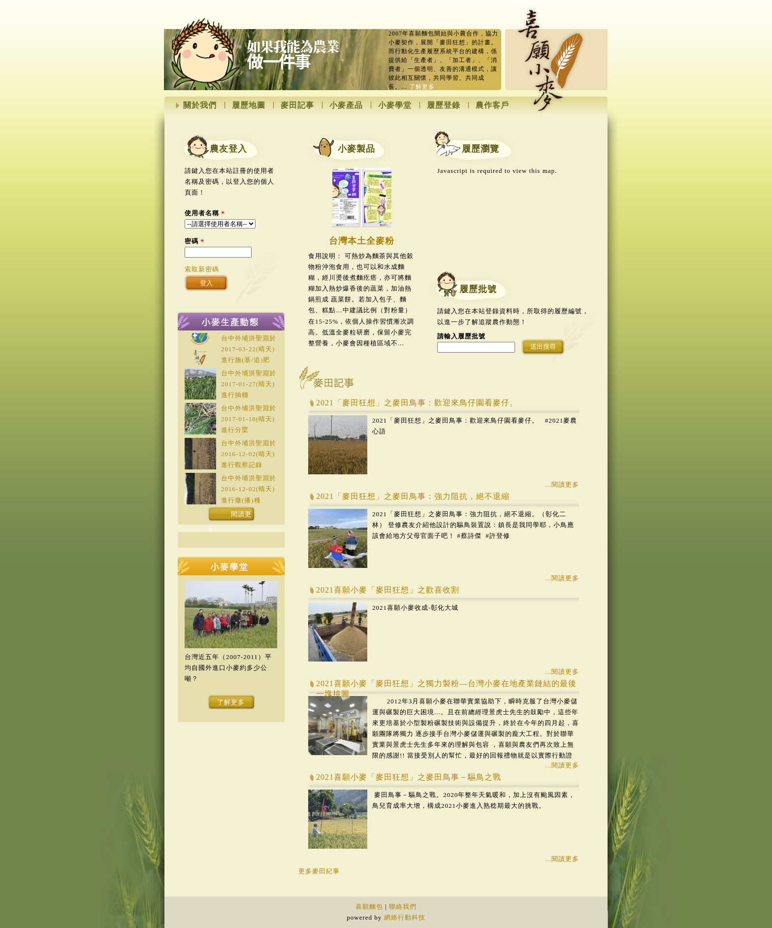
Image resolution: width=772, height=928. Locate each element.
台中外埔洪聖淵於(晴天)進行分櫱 (248, 418)
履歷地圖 (248, 105)
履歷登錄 (443, 105)
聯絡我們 (403, 906)
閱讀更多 (229, 516)
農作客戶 (492, 105)
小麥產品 (346, 105)
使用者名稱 (205, 213)
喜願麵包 (369, 906)
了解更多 (422, 86)
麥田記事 (297, 105)
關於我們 (200, 105)
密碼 (194, 241)
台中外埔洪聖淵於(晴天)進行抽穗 (248, 383)
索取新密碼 (202, 269)
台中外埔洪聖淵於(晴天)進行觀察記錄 (248, 453)
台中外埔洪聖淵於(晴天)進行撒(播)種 (248, 488)
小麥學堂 (395, 105)
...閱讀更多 (562, 484)
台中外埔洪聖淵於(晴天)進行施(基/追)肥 (248, 349)
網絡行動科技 (404, 917)
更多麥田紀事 (319, 871)
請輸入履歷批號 (461, 336)
